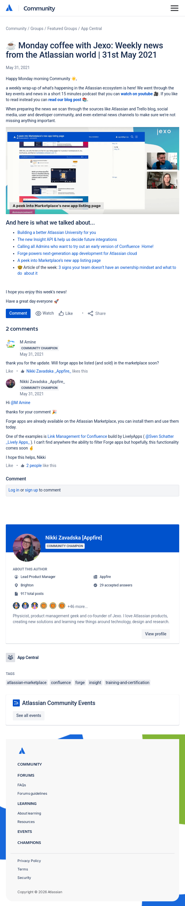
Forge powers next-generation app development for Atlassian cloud (77, 253)
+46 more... (77, 606)
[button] (92, 170)
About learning (29, 813)
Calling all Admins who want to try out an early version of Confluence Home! (85, 246)
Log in (13, 490)
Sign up (31, 490)
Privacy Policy (29, 861)
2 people (34, 465)
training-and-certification (127, 682)
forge (80, 682)
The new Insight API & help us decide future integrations (67, 239)
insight (95, 682)
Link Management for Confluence (77, 436)
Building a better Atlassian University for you (56, 232)
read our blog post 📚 (67, 99)
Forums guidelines (32, 793)
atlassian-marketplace (27, 682)
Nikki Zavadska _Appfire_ (48, 371)
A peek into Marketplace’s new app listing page (59, 260)
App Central (91, 28)
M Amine (28, 342)
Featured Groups (62, 28)
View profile (155, 634)
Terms (22, 869)
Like (9, 371)
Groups (37, 28)
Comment (18, 313)
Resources (26, 821)
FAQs (21, 785)
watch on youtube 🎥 (140, 93)
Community (39, 8)
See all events (28, 715)
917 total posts (32, 594)
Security (24, 877)
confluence (61, 682)
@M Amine (21, 402)
